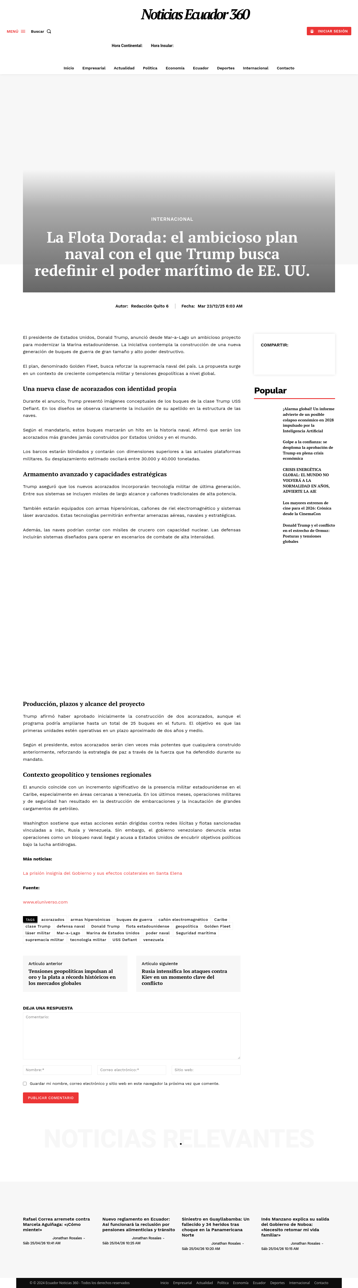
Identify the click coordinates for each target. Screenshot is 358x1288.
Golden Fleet (217, 926)
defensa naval (71, 926)
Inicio (165, 1282)
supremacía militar (44, 939)
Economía (240, 1282)
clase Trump (38, 926)
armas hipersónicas (90, 919)
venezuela (153, 939)
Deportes (277, 1282)
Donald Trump (105, 926)
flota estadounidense (147, 926)
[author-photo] (37, 1238)
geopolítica (187, 926)
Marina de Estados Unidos (113, 933)
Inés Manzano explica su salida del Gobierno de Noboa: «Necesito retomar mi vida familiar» (295, 1227)
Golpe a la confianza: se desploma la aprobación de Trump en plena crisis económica (308, 450)
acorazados (52, 919)
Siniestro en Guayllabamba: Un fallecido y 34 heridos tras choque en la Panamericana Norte (215, 1227)
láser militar (38, 933)
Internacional (172, 219)
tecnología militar (88, 939)
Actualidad (204, 1282)
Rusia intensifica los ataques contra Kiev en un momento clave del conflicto (184, 977)
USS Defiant (124, 939)
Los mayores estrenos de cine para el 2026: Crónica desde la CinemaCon (307, 508)
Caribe (220, 919)
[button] (42, 31)
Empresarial (182, 1282)
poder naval (158, 933)
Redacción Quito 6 (150, 306)
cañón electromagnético (183, 919)
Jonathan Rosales (67, 1238)
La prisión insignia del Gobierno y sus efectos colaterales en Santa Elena (102, 873)
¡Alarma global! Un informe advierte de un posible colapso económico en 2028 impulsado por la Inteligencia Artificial (308, 419)
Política (223, 1282)
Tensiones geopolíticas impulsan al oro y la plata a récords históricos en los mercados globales (72, 977)
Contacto (321, 1282)
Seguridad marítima (196, 933)
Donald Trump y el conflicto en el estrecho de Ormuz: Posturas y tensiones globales (309, 533)
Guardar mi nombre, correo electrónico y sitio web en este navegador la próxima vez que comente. (124, 1083)
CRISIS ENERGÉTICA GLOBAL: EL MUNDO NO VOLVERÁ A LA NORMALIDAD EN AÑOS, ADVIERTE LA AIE (306, 480)
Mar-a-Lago (68, 933)
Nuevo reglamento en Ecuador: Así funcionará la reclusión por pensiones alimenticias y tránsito (138, 1224)
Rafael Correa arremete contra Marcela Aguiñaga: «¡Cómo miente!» (56, 1224)
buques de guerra (134, 919)
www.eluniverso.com (45, 902)
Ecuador (259, 1282)
